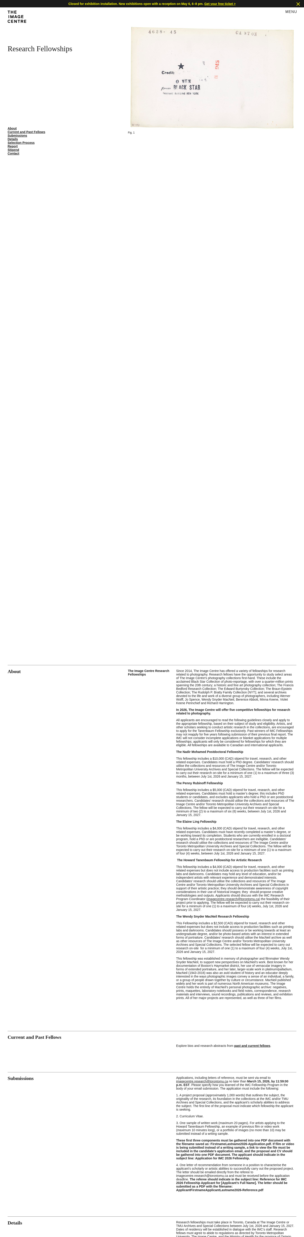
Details (13, 139)
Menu (291, 12)
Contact (13, 153)
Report (13, 146)
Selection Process (21, 143)
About (12, 128)
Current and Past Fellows (26, 132)
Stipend (13, 150)
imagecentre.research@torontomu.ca (233, 899)
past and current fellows (252, 1046)
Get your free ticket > (220, 4)
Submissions (17, 135)
